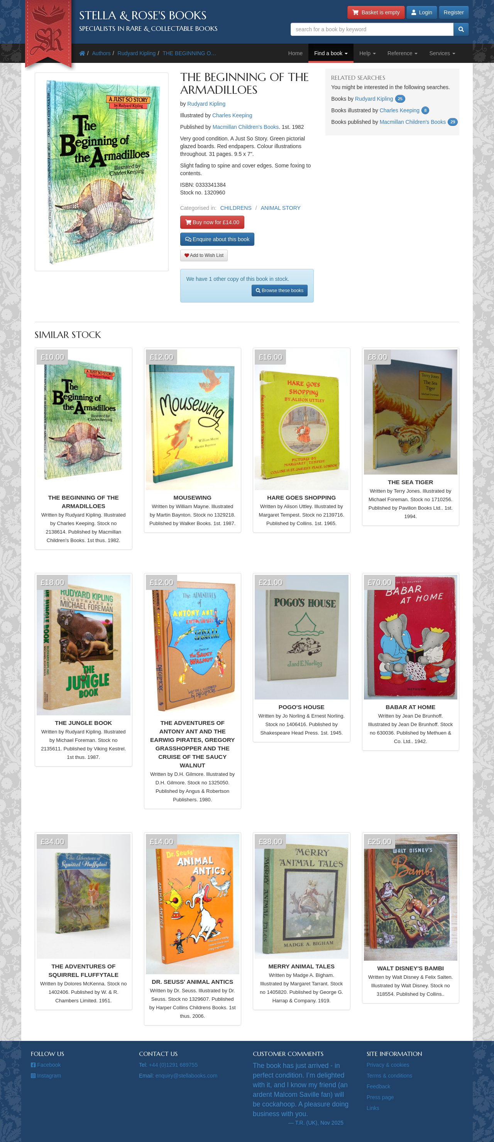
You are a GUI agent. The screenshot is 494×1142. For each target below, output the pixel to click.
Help (367, 53)
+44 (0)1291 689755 (173, 1065)
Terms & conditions (389, 1076)
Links (373, 1108)
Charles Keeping (232, 115)
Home (295, 53)
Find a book (331, 53)
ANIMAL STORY (281, 208)
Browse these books (279, 290)
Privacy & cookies (388, 1065)
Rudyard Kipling (137, 53)
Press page (380, 1097)
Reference (402, 53)
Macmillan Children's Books (246, 127)
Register (454, 12)
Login (421, 12)
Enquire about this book (217, 239)
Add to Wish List (203, 255)
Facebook (46, 1065)
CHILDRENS (236, 208)
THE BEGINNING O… (189, 53)
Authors (101, 53)
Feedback (378, 1086)
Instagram (46, 1076)
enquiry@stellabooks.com (187, 1076)
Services (442, 53)
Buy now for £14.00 (212, 222)
